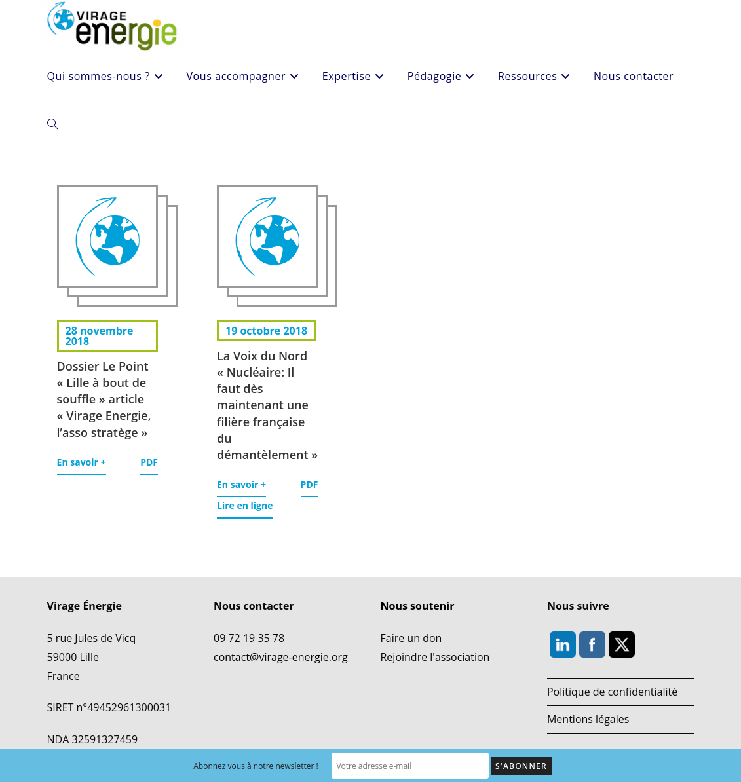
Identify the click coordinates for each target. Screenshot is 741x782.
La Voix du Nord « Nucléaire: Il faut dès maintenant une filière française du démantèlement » (267, 405)
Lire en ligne (245, 505)
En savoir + (81, 462)
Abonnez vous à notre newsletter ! (255, 766)
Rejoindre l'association (434, 657)
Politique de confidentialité (612, 691)
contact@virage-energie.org (281, 657)
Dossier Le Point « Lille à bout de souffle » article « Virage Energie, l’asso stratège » (104, 399)
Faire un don (411, 638)
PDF (149, 462)
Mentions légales (588, 719)
